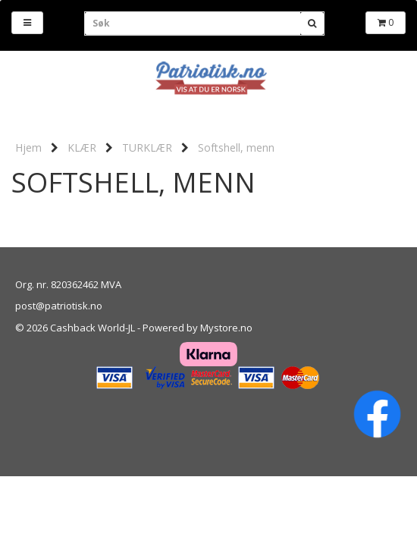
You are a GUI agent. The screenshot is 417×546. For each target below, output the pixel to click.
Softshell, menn (236, 147)
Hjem (28, 147)
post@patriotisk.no (58, 305)
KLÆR (81, 147)
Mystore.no (226, 327)
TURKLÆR (147, 147)
